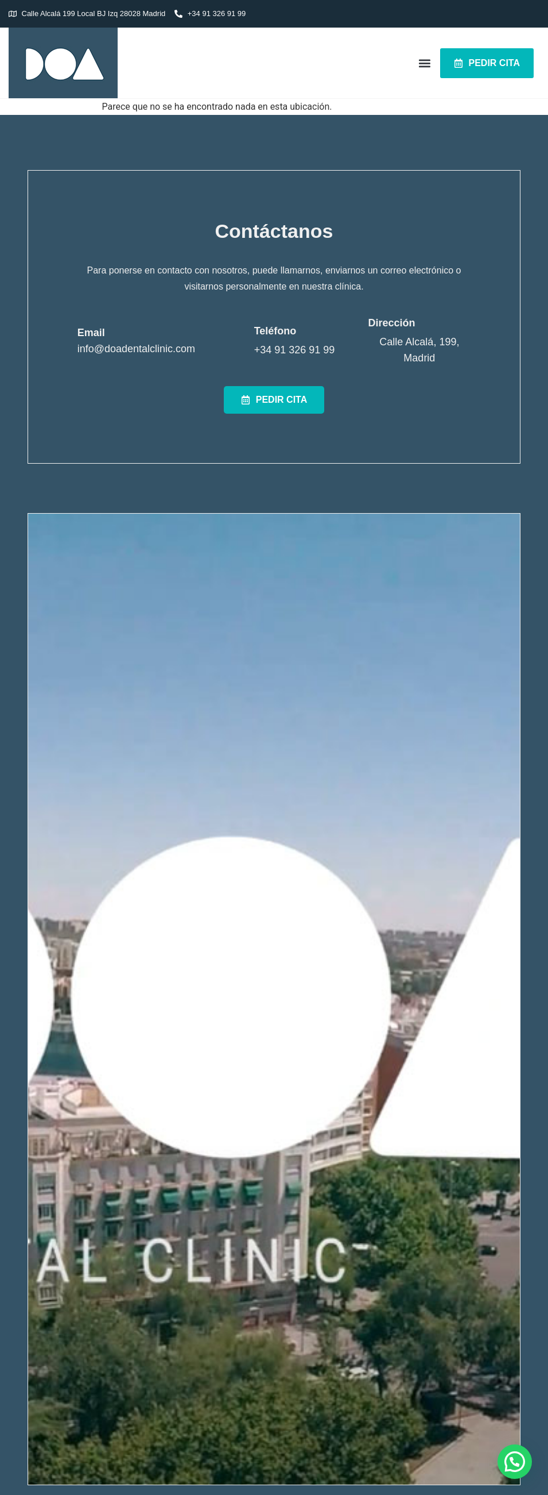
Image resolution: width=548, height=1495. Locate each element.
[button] (424, 62)
